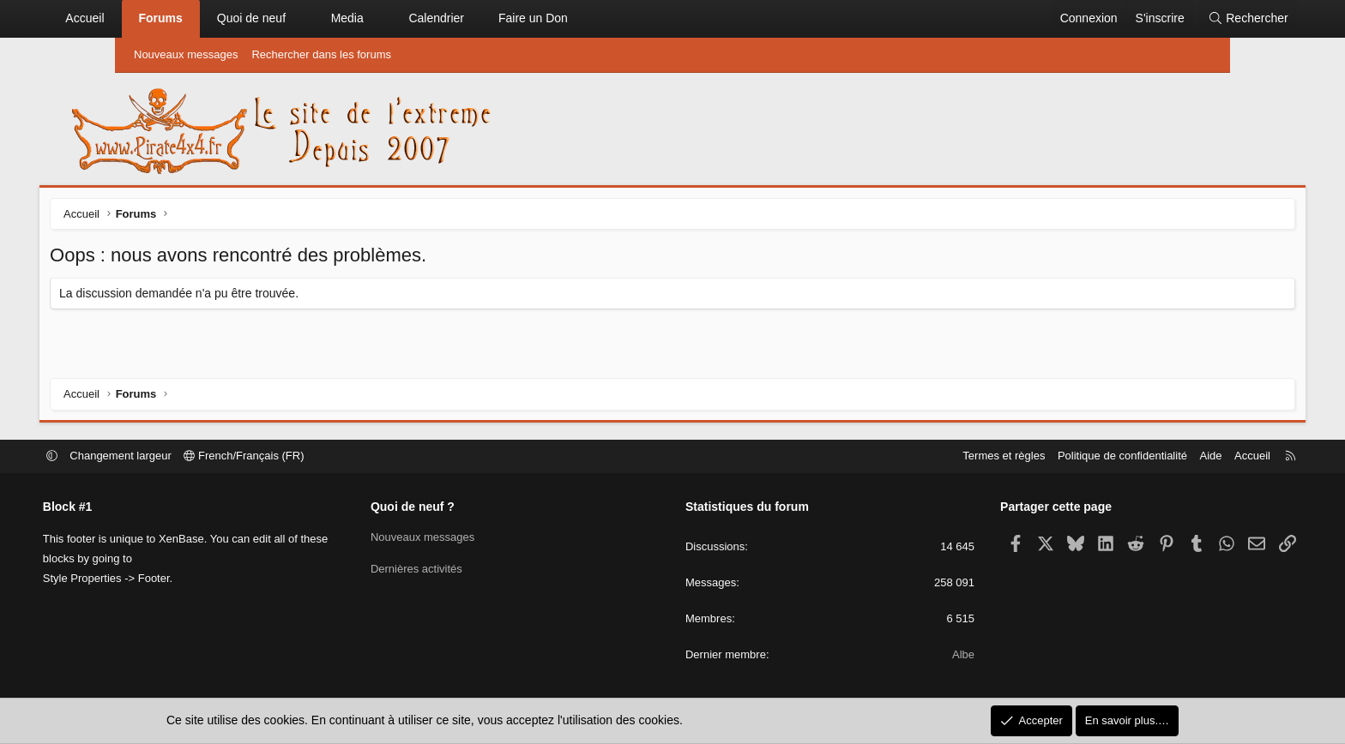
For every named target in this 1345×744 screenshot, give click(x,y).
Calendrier (512, 18)
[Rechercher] (1172, 19)
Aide (1130, 456)
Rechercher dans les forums (321, 54)
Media (422, 18)
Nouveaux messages (186, 54)
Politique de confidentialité (1042, 456)
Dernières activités (457, 567)
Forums (235, 18)
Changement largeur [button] (202, 456)
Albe (923, 655)
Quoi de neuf (326, 18)
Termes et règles (923, 456)
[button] (376, 19)
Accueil (160, 18)
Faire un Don (608, 18)
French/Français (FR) (325, 456)
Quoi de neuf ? (453, 507)
